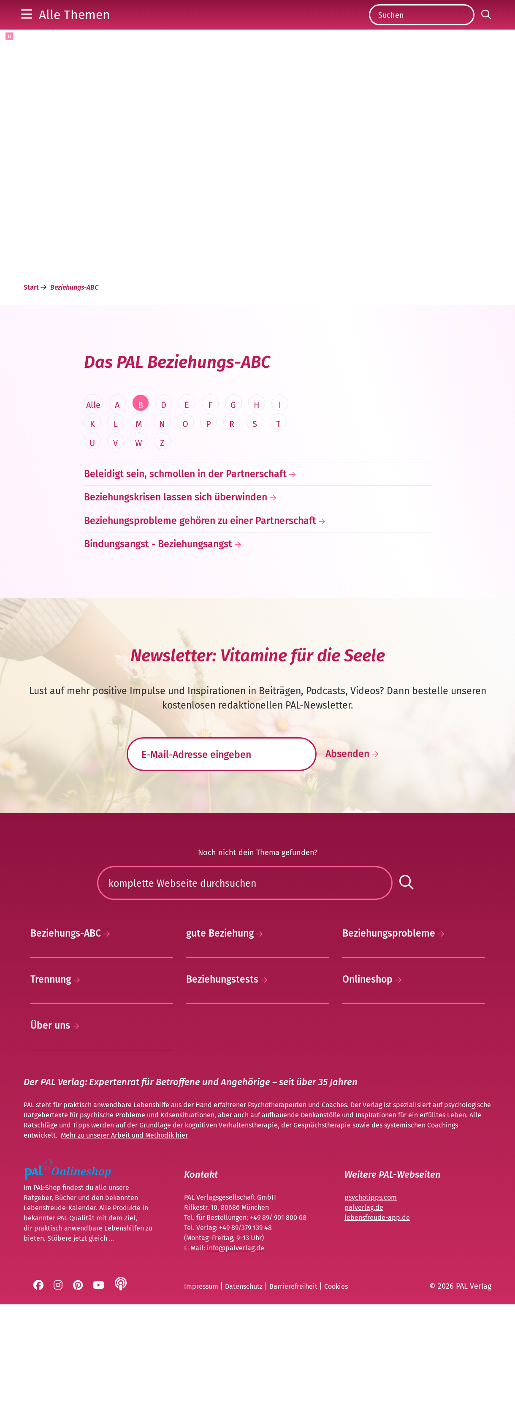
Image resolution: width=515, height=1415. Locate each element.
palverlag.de (363, 1319)
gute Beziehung (226, 1044)
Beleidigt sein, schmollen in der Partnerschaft (185, 504)
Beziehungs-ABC (72, 1044)
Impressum (202, 1397)
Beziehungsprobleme (395, 1044)
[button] (65, 29)
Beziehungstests (229, 1090)
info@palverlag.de (235, 1359)
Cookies (336, 1397)
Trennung (57, 1090)
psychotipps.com (370, 1308)
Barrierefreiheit (294, 1397)
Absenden (354, 784)
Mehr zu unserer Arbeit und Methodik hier (124, 1246)
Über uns (57, 1136)
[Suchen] (421, 30)
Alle (93, 435)
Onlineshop (374, 1090)
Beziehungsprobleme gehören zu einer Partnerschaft (200, 551)
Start (32, 318)
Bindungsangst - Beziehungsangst (158, 574)
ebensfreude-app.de (378, 1329)
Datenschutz (244, 1397)
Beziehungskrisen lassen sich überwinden (175, 527)
